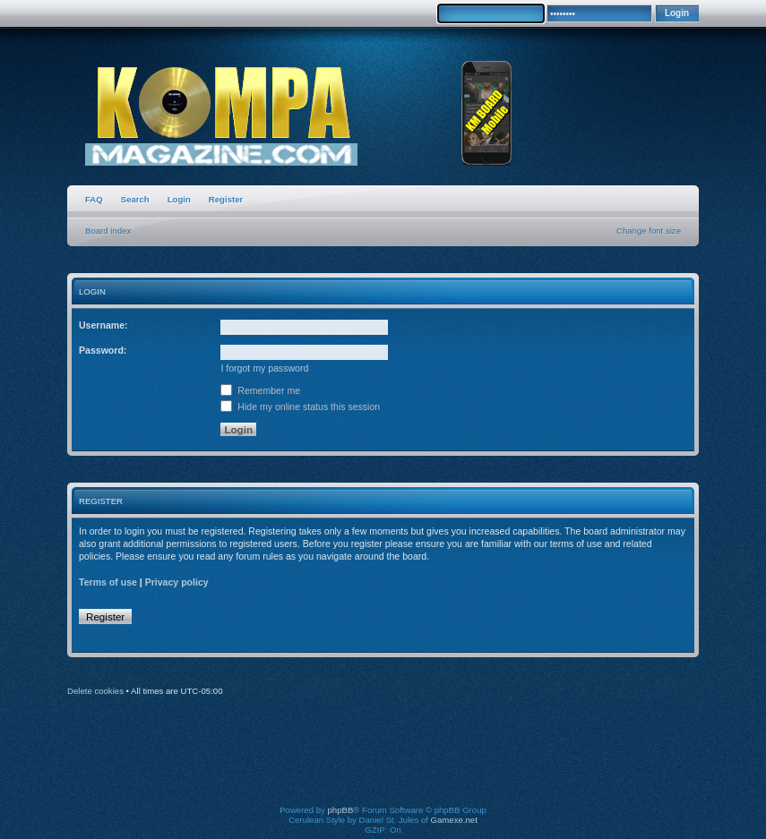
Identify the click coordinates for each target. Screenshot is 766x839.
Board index (108, 230)
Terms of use (108, 582)
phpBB (341, 810)
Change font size (648, 230)
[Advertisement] (398, 763)
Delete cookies (95, 691)
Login (179, 199)
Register (226, 199)
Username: (103, 325)
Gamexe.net (454, 820)
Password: (102, 350)
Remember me (260, 390)
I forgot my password (264, 368)
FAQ (94, 199)
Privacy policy (177, 582)
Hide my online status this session (300, 406)
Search (135, 199)
